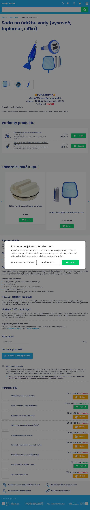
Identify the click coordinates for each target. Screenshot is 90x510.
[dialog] (44, 255)
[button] (22, 262)
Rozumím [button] (70, 262)
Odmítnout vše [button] (48, 262)
